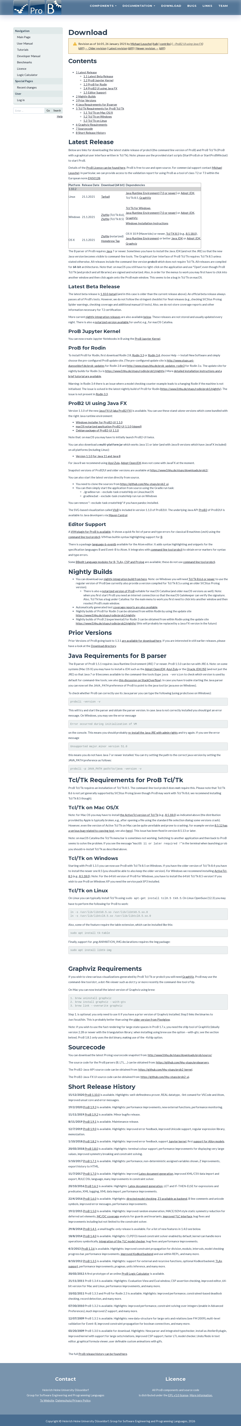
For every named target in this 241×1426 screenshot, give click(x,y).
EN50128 (94, 178)
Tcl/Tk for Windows (138, 208)
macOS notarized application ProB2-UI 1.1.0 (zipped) (109, 426)
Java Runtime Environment (142, 238)
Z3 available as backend (172, 1196)
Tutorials (22, 49)
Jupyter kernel (177, 1139)
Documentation (139, 10)
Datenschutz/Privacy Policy (72, 1398)
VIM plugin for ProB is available (91, 531)
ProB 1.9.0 (89, 1127)
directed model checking (141, 1196)
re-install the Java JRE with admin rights (153, 731)
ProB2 (203, 510)
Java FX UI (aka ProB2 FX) (115, 410)
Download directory (103, 646)
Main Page (24, 37)
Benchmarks (24, 62)
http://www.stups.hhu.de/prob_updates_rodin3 (156, 365)
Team (223, 10)
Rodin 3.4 (154, 355)
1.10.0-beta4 (108, 294)
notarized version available (112, 322)
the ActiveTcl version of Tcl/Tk (139, 814)
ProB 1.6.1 (91, 1184)
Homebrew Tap (110, 241)
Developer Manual (28, 56)
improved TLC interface (177, 1214)
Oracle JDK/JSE (196, 669)
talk (155, 43)
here (129, 830)
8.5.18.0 (191, 233)
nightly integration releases (103, 317)
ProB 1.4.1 (89, 1227)
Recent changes (27, 87)
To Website (47, 1398)
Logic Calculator (27, 74)
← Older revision (95, 48)
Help (60, 116)
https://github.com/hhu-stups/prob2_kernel (165, 1067)
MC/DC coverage (108, 1214)
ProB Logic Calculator (135, 1271)
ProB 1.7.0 (89, 1171)
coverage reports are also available (135, 607)
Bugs (192, 10)
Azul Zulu (114, 463)
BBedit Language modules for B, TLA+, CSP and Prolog (110, 562)
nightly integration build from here (125, 579)
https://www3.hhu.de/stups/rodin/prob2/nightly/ (106, 623)
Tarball (105, 196)
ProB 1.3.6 (88, 1246)
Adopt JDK (187, 193)
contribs (165, 43)
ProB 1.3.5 (89, 1259)
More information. (201, 1393)
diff (81, 48)
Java (109, 251)
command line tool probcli (84, 537)
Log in (21, 100)
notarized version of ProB (118, 591)
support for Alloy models (208, 1139)
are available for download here (141, 640)
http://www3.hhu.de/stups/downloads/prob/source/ (180, 1053)
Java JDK (177, 238)
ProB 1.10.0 (92, 1092)
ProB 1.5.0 (89, 1209)
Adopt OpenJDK (131, 463)
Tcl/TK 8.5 (172, 233)
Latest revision (117, 48)
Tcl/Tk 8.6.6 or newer (201, 579)
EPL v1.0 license (178, 1393)
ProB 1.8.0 (91, 1146)
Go (48, 110)
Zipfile (105, 214)
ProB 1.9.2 (91, 1112)
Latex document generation (156, 1171)
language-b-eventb (104, 544)
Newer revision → (147, 48)
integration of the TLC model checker (122, 1239)
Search (57, 110)
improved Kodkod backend (137, 1252)
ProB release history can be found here (103, 1352)
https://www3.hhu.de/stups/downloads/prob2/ (179, 470)
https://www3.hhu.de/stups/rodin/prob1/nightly (134, 371)
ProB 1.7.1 (89, 1159)
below (147, 317)
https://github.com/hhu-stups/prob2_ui (144, 484)
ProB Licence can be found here (105, 167)
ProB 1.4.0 (89, 1234)
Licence (21, 68)
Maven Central (118, 515)
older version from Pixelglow (151, 1017)
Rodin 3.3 (138, 355)
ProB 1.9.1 (89, 1119)
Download (171, 10)
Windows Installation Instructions (147, 223)
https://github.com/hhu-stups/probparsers (182, 1060)
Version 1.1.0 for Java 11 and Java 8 (98, 456)
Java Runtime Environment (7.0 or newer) (151, 193)
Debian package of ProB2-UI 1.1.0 (97, 430)
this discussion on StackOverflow (139, 679)
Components (103, 10)
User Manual (25, 43)
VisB (116, 510)
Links (207, 10)
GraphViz (145, 197)
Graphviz (131, 243)
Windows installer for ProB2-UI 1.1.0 (99, 422)
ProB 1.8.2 (89, 1139)
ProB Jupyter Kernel (147, 338)
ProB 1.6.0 (89, 1196)
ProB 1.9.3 (89, 1105)
